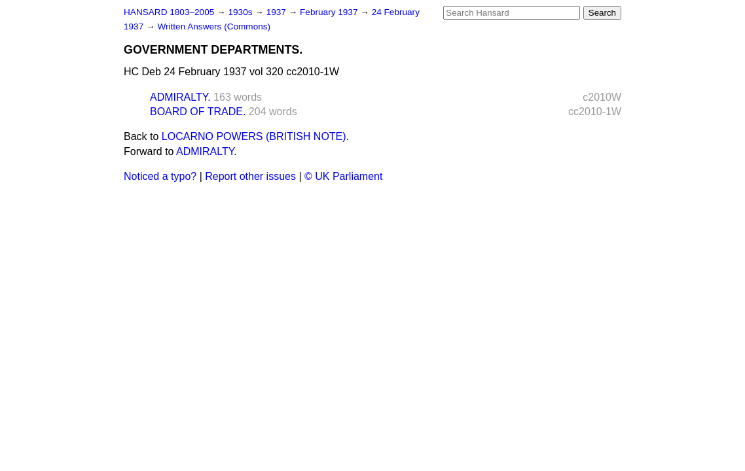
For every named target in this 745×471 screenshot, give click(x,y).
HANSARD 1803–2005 (169, 12)
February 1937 (330, 12)
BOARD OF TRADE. (197, 111)
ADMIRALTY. (180, 97)
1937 (277, 12)
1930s (241, 12)
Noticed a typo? (160, 176)
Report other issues (250, 176)
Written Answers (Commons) (213, 26)
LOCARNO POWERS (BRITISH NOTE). (255, 136)
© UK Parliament (343, 176)
